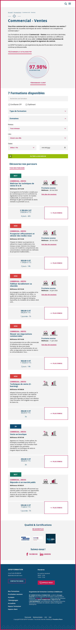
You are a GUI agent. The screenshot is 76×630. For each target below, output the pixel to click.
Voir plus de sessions (48, 194)
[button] (65, 3)
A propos (11, 594)
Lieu (9, 134)
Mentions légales (37, 614)
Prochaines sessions (15, 591)
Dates (10, 144)
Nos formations (13, 588)
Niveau (10, 124)
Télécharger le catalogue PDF (20, 52)
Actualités (11, 600)
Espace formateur (14, 603)
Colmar (38, 595)
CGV (45, 614)
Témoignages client (38, 83)
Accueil (10, 12)
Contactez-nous (16, 578)
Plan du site (28, 614)
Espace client (13, 606)
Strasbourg (46, 595)
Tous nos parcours (17, 168)
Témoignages (13, 597)
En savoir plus (38, 529)
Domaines (14, 119)
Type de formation (18, 111)
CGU (50, 614)
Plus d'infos (57, 213)
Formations (17, 12)
